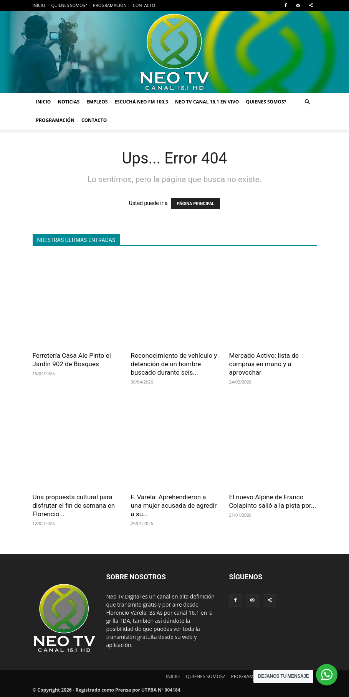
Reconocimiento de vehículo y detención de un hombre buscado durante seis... (174, 364)
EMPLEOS (97, 101)
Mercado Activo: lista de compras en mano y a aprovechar (264, 364)
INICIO (39, 5)
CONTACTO (144, 5)
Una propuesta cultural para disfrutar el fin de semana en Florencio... (74, 505)
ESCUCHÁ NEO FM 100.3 (141, 101)
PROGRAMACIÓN (109, 5)
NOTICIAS (68, 101)
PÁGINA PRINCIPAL (195, 203)
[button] (307, 102)
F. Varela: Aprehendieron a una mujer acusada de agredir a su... (174, 505)
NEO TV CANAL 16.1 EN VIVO (207, 101)
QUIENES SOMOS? (69, 5)
